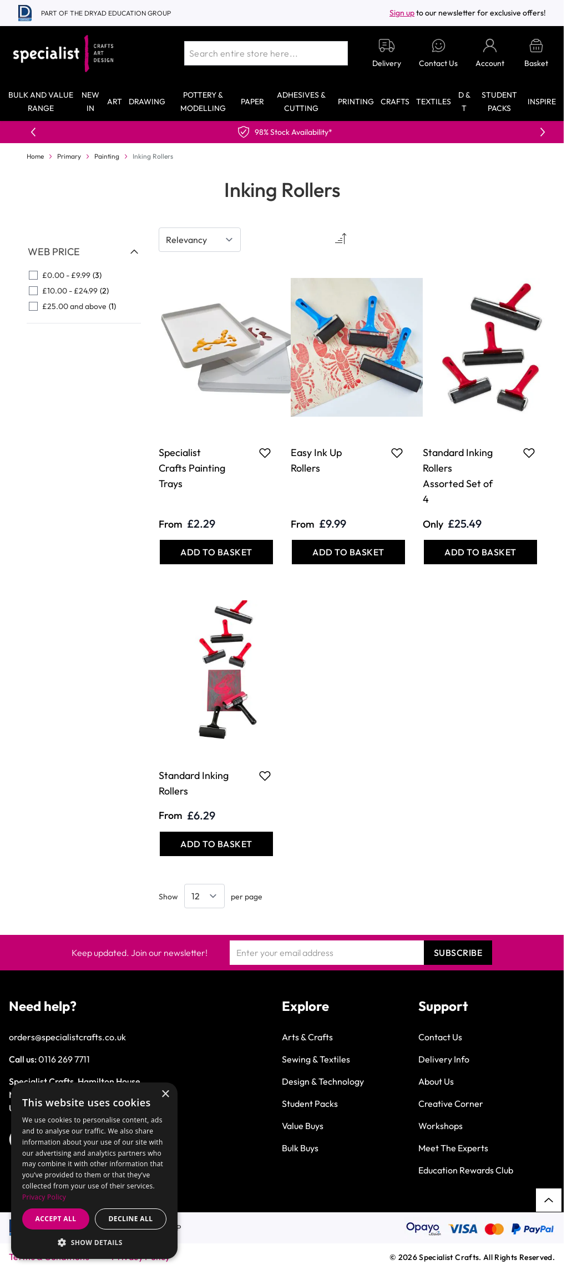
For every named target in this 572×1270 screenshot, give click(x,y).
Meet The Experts (453, 1147)
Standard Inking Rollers (194, 783)
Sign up (401, 13)
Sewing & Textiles (316, 1059)
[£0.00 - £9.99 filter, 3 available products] (84, 275)
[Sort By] (200, 239)
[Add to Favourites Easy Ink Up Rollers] (397, 452)
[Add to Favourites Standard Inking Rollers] (265, 775)
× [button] (165, 1094)
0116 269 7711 (64, 1059)
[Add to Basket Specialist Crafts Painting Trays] (216, 552)
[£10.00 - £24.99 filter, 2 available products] (84, 290)
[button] (94, 1242)
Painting (106, 156)
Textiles (433, 102)
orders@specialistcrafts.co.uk (67, 1037)
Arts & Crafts (307, 1037)
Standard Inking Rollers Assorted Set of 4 (458, 475)
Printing (356, 102)
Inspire (542, 102)
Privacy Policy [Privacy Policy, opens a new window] (44, 1197)
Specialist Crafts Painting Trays (192, 468)
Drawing (147, 102)
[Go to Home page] (63, 53)
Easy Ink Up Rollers (316, 460)
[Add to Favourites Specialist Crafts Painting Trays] (265, 452)
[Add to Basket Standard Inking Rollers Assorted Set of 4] (480, 552)
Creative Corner (450, 1103)
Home (35, 156)
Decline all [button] (131, 1218)
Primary (69, 156)
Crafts (395, 102)
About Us (436, 1081)
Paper (252, 102)
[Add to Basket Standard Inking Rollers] (216, 844)
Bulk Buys (300, 1147)
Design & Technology (323, 1081)
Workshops (440, 1125)
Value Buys (302, 1125)
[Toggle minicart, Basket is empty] (536, 54)
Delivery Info (443, 1059)
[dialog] (94, 1170)
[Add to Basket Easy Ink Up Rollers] (348, 552)
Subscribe (458, 952)
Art (114, 102)
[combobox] (266, 53)
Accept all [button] (56, 1218)
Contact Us (440, 1037)
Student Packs (310, 1103)
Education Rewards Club (465, 1170)
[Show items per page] (204, 896)
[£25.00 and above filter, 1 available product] (84, 306)
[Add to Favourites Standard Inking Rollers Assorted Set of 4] (529, 452)
